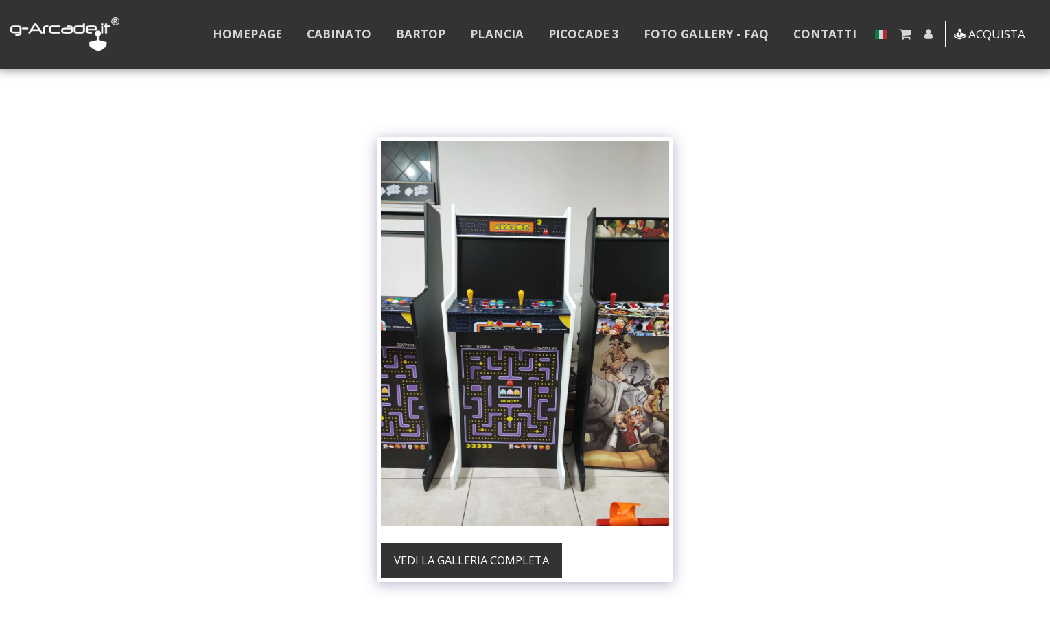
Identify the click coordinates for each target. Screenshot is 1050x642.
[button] (905, 34)
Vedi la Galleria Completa (471, 560)
